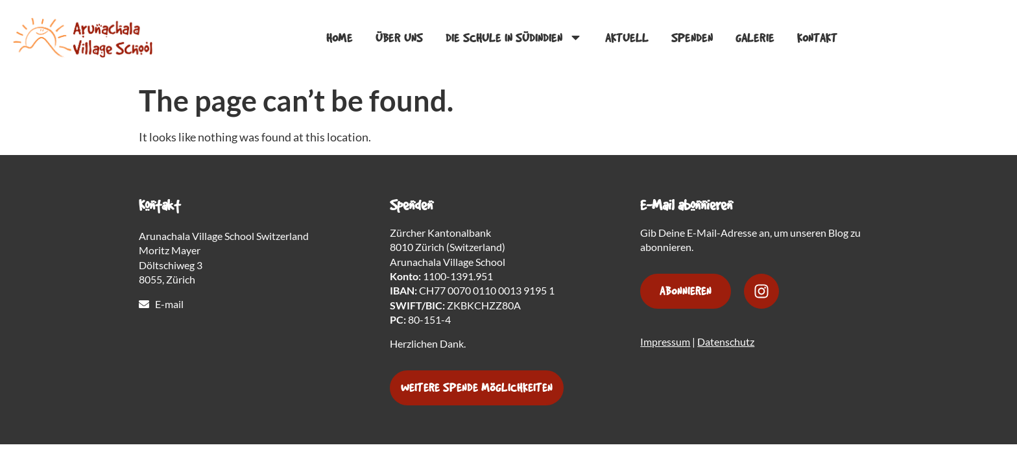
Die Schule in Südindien (515, 38)
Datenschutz (725, 341)
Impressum (665, 341)
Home (341, 39)
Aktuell (628, 39)
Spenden (693, 39)
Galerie (756, 39)
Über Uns (400, 39)
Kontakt (818, 39)
